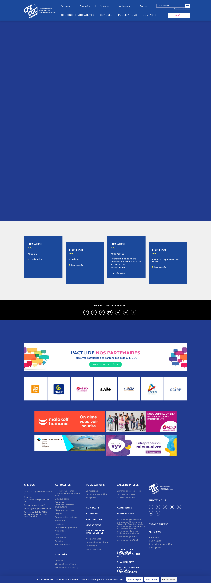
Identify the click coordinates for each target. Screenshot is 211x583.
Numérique (60, 531)
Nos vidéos (93, 525)
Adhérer (92, 513)
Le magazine (92, 491)
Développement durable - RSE (67, 494)
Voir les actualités (105, 364)
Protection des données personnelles (128, 569)
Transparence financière (35, 505)
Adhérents (124, 6)
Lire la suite (36, 259)
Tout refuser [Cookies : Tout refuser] (152, 579)
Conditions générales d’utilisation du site (128, 552)
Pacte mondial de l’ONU (35, 512)
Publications (127, 15)
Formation (85, 6)
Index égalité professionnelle (38, 509)
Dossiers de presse (126, 494)
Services (65, 6)
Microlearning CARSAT (127, 540)
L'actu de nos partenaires (95, 531)
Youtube (104, 6)
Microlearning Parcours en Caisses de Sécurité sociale (130, 523)
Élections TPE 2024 (64, 510)
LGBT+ (58, 534)
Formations (125, 513)
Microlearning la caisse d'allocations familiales (128, 532)
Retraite (59, 541)
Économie (59, 502)
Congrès (106, 15)
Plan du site (125, 562)
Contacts (150, 15)
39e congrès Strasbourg (66, 567)
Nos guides (91, 498)
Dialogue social (62, 499)
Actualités (86, 15)
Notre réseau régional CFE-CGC (37, 501)
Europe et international (66, 517)
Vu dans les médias (126, 498)
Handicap (59, 524)
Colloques (60, 561)
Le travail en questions (66, 527)
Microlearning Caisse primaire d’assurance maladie (131, 528)
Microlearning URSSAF (127, 537)
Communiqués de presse (129, 491)
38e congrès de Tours (65, 564)
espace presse (158, 524)
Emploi (58, 514)
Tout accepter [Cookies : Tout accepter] (135, 579)
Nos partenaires (93, 539)
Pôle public (60, 538)
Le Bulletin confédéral (97, 494)
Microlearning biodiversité (129, 520)
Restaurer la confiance (66, 491)
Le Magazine (156, 541)
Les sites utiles (93, 549)
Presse (143, 6)
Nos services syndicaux (97, 542)
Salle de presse (128, 485)
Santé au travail (62, 545)
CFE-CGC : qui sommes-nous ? (38, 493)
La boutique (91, 546)
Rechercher (94, 519)
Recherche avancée (182, 9)
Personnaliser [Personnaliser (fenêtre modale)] (168, 579)
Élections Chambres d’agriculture (64, 506)
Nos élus (28, 497)
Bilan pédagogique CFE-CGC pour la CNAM (37, 515)
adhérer (179, 15)
